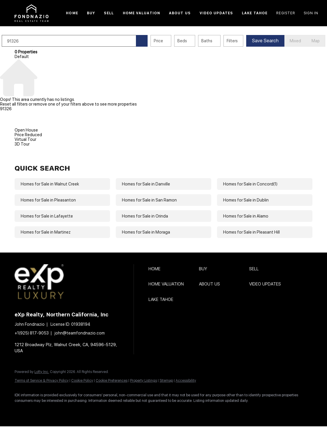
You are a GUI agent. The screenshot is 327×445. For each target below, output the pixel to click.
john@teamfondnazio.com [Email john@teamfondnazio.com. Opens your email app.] (80, 333)
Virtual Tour (25, 139)
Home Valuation (141, 13)
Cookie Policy (82, 381)
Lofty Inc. (41, 372)
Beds (195, 40)
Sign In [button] (311, 13)
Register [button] (285, 13)
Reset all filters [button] (14, 104)
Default (22, 56)
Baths (219, 40)
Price (171, 40)
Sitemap (166, 381)
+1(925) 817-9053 (32, 333)
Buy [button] (91, 13)
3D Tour (22, 144)
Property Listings (143, 381)
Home (72, 13)
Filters (245, 40)
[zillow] (72, 411)
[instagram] (89, 411)
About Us (180, 13)
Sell (109, 13)
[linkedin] (39, 411)
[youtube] (106, 411)
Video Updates (216, 13)
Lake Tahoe (254, 13)
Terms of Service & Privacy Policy (42, 381)
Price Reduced (28, 134)
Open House (26, 130)
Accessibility (186, 381)
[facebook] (22, 411)
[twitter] (55, 411)
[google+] (123, 411)
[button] (31, 13)
